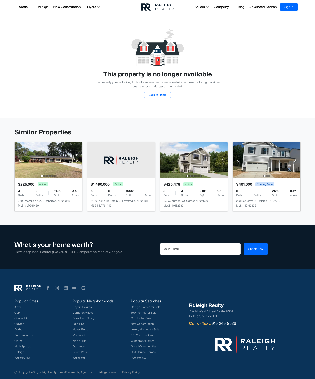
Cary (17, 312)
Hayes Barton (81, 329)
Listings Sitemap (108, 372)
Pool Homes (138, 357)
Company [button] (223, 7)
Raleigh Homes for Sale (145, 307)
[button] (48, 288)
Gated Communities (143, 346)
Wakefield (79, 357)
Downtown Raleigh (84, 318)
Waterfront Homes (142, 340)
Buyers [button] (93, 7)
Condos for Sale (141, 318)
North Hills (79, 340)
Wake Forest (22, 357)
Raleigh (19, 352)
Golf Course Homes (143, 352)
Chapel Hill (21, 318)
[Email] (200, 249)
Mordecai (79, 335)
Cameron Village (83, 312)
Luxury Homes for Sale (145, 329)
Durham (19, 329)
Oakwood (79, 346)
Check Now (255, 249)
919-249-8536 (224, 323)
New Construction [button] (67, 7)
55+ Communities (142, 335)
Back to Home (157, 94)
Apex (17, 307)
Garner (18, 340)
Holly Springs (22, 346)
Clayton (19, 323)
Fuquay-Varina (23, 335)
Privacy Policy (131, 372)
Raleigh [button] (42, 7)
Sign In (288, 7)
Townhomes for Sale (143, 312)
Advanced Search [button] (263, 7)
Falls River (79, 323)
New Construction (142, 323)
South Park (80, 352)
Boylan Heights (82, 307)
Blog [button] (241, 7)
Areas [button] (25, 7)
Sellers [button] (202, 7)
